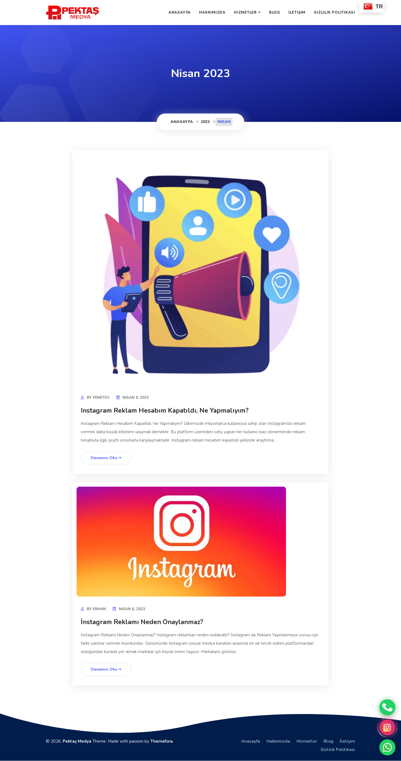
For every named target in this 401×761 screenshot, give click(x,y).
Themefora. (162, 741)
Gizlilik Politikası (334, 12)
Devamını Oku (106, 457)
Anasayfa (179, 12)
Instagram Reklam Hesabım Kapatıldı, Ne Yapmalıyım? (167, 410)
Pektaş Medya (77, 741)
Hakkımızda (212, 12)
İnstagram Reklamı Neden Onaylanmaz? (144, 621)
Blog (274, 12)
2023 (205, 121)
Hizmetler (245, 12)
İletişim (296, 12)
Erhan (99, 609)
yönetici (101, 397)
